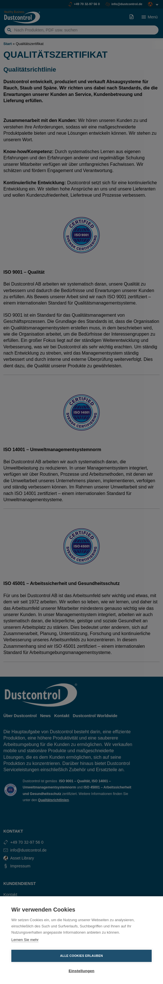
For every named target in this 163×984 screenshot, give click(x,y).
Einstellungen (81, 971)
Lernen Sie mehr (25, 940)
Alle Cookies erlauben (81, 955)
